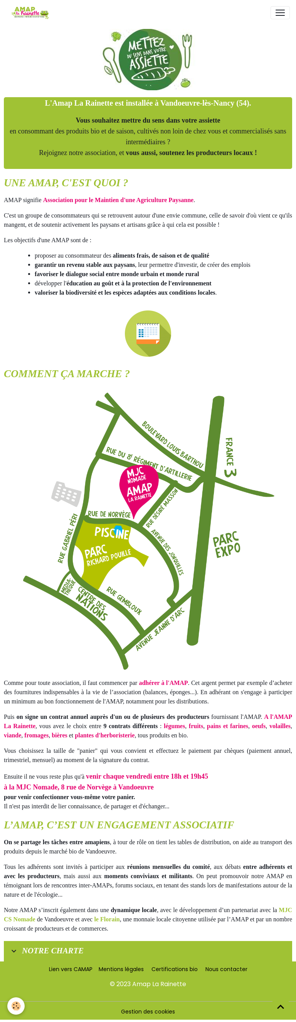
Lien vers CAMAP (70, 969)
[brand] (31, 12)
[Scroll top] (280, 1006)
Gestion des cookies (148, 1011)
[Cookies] (16, 1006)
